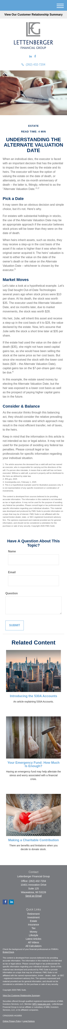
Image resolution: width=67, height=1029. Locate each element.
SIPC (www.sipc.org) (41, 1004)
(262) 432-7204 (33, 64)
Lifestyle (33, 935)
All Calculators (33, 946)
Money (33, 931)
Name (12, 551)
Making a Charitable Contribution (33, 840)
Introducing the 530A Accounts (33, 696)
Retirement (33, 913)
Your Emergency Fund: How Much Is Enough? (34, 764)
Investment (33, 917)
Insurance (33, 924)
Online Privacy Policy (12, 1021)
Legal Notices (29, 1021)
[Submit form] (14, 625)
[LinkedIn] (30, 56)
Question (11, 593)
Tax (34, 928)
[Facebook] (35, 56)
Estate (33, 921)
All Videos (33, 942)
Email (12, 572)
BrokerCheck (8, 952)
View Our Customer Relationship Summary (33, 14)
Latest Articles (33, 938)
